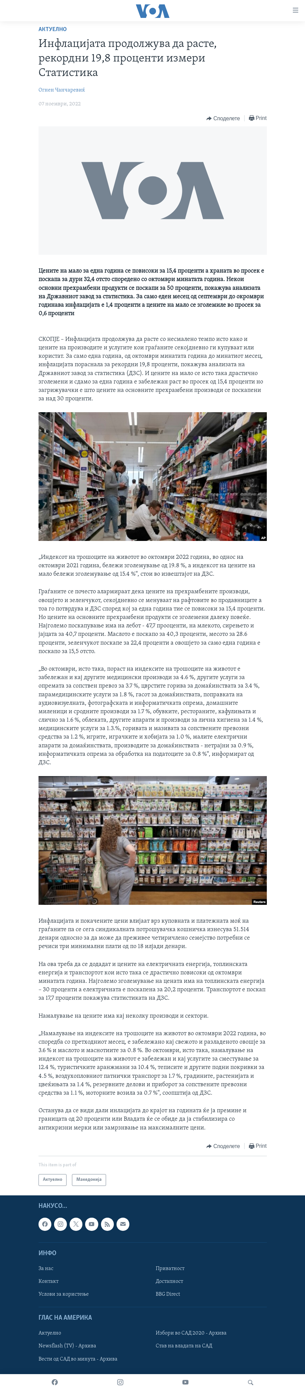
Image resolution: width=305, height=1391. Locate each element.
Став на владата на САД (184, 1346)
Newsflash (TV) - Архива (67, 1346)
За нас (46, 1268)
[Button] (223, 118)
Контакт (48, 1281)
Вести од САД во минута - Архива (78, 1359)
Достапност (169, 1281)
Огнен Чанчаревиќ (62, 90)
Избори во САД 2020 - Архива (191, 1333)
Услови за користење (64, 1294)
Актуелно (53, 29)
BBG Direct (168, 1294)
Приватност (170, 1268)
